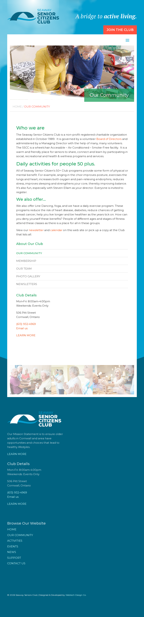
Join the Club (120, 30)
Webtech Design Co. (76, 595)
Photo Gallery (28, 276)
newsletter (36, 230)
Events (12, 546)
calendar (56, 230)
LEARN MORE (25, 335)
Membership (26, 261)
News (11, 552)
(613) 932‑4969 (26, 324)
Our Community (29, 253)
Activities (14, 540)
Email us (22, 328)
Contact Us (16, 563)
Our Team (24, 268)
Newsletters (26, 284)
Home (17, 106)
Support (14, 557)
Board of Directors (109, 139)
